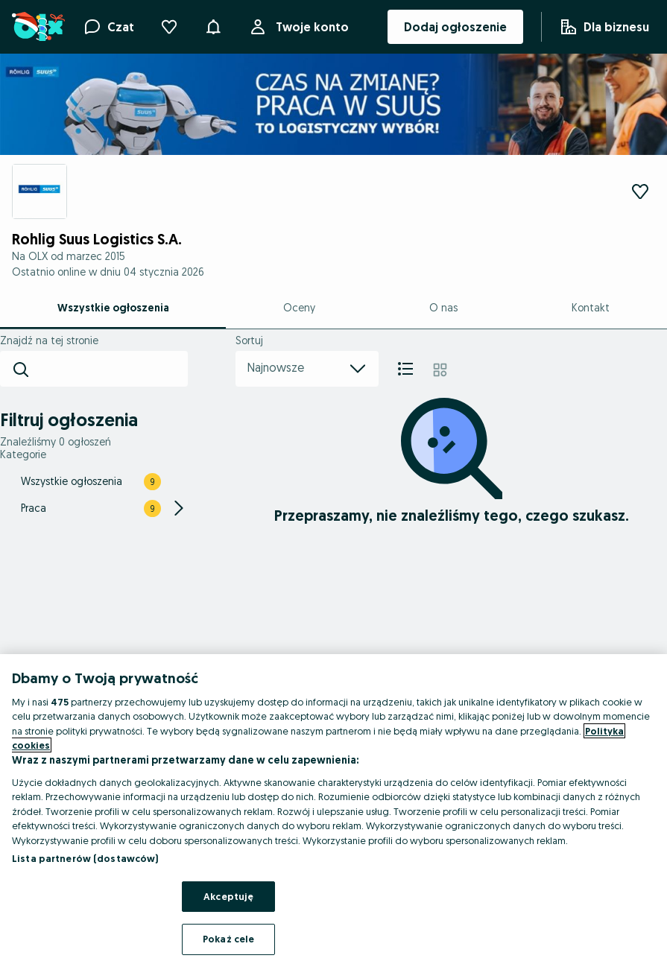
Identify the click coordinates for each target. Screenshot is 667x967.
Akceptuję (228, 896)
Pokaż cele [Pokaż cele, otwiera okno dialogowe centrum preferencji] (228, 939)
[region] (333, 810)
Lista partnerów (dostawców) (85, 858)
